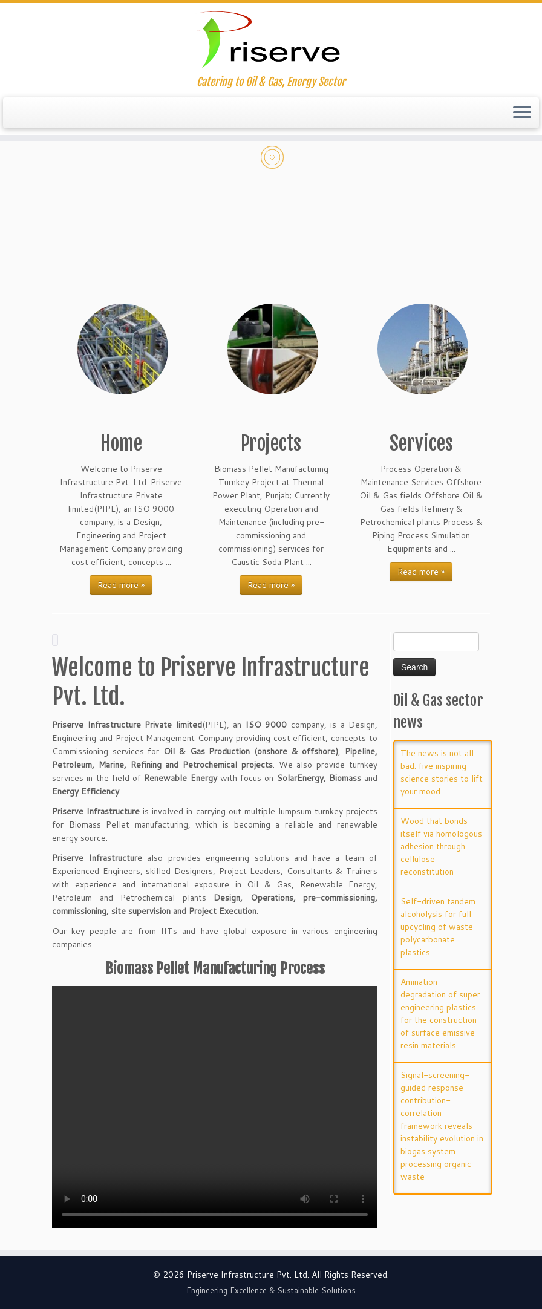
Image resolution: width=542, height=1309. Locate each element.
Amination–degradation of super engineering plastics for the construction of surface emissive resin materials (440, 1013)
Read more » (121, 585)
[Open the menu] (522, 113)
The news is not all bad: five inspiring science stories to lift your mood (441, 772)
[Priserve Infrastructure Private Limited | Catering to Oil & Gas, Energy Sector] (271, 39)
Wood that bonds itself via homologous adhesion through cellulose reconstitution (441, 846)
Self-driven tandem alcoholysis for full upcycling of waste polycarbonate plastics (437, 926)
